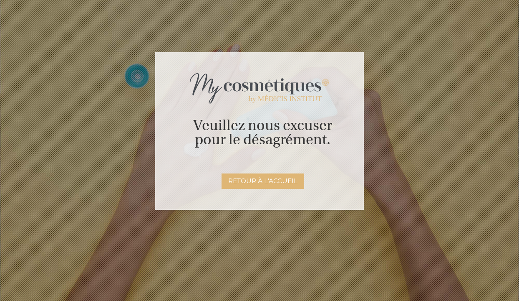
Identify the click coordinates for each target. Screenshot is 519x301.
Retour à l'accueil (262, 181)
